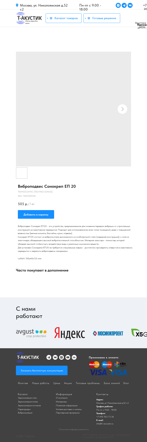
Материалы (61, 401)
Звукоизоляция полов (28, 401)
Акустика (140, 22)
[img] (29, 18)
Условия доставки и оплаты (69, 409)
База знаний (112, 383)
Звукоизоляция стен (27, 397)
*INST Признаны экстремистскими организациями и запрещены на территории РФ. (106, 435)
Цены (142, 26)
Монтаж (141, 24)
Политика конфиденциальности (74, 429)
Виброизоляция (25, 412)
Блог (126, 383)
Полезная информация (66, 405)
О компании (62, 397)
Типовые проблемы (88, 383)
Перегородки (24, 409)
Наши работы (40, 383)
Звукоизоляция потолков (29, 405)
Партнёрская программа (67, 412)
